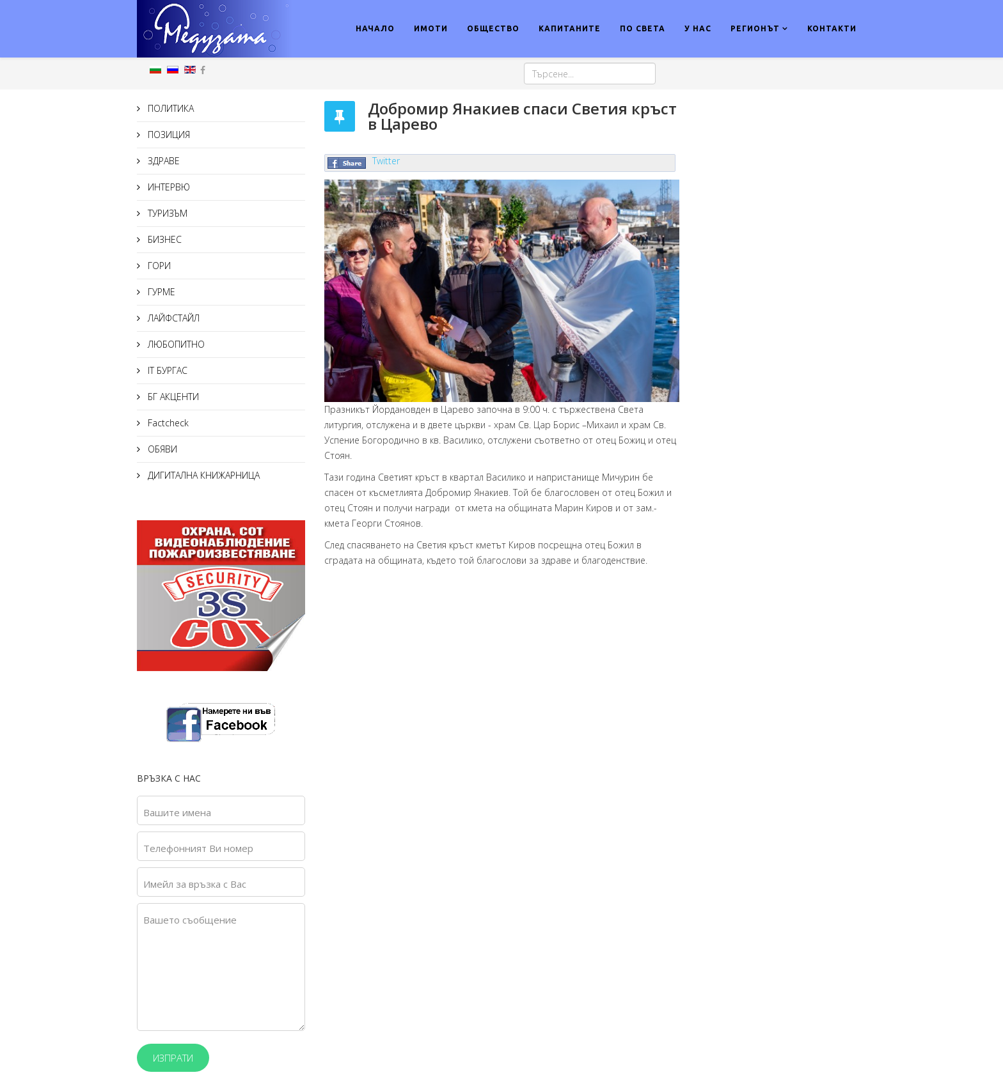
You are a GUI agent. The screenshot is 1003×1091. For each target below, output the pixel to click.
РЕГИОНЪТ (755, 28)
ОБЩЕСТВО (493, 28)
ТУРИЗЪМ (166, 213)
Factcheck (167, 423)
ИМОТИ (431, 28)
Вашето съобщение (190, 919)
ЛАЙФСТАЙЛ (172, 318)
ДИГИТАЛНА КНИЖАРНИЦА (202, 475)
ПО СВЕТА (642, 28)
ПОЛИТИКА (169, 108)
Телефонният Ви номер (198, 848)
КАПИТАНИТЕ (570, 28)
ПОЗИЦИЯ (167, 134)
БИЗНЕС (163, 239)
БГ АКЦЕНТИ (172, 397)
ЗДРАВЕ (162, 161)
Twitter (386, 161)
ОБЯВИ (161, 449)
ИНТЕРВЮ (167, 187)
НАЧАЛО (375, 28)
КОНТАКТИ (832, 28)
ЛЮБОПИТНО (175, 344)
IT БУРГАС (166, 370)
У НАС (697, 28)
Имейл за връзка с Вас (194, 884)
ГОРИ (158, 265)
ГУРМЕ (160, 292)
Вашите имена (177, 812)
